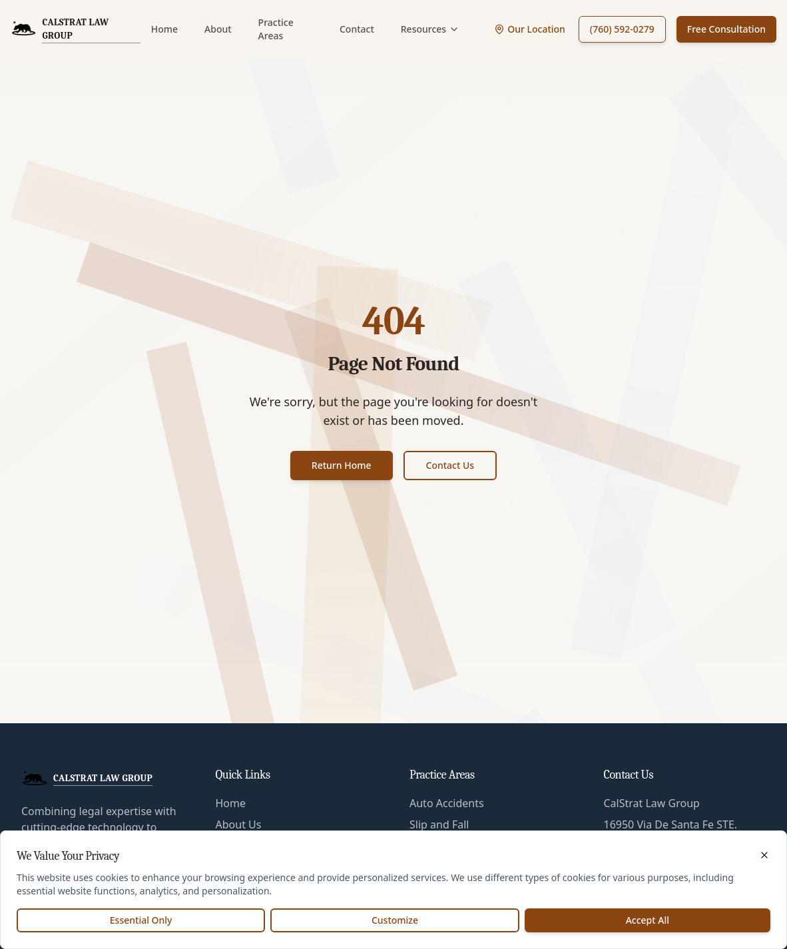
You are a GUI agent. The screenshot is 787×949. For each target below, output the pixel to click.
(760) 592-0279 (622, 29)
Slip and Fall (439, 824)
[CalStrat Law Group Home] (75, 29)
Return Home (342, 465)
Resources (430, 29)
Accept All (647, 920)
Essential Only (141, 920)
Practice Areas (276, 29)
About (218, 29)
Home (164, 29)
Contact (357, 29)
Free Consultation (726, 29)
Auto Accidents (446, 803)
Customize (395, 920)
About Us (239, 824)
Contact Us (450, 465)
